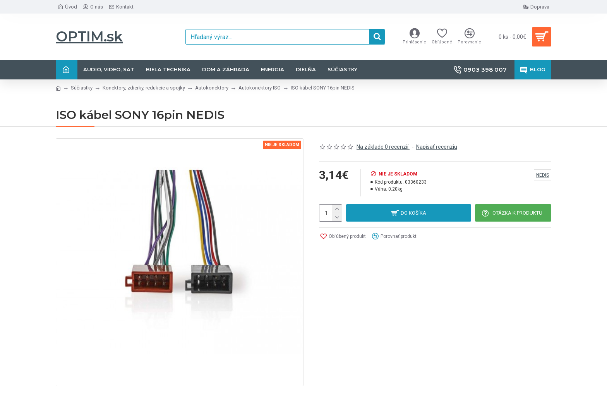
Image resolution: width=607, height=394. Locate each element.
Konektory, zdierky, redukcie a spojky (144, 88)
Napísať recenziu (436, 147)
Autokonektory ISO (259, 88)
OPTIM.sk (89, 36)
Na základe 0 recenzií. (383, 147)
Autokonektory (211, 88)
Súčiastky (82, 88)
